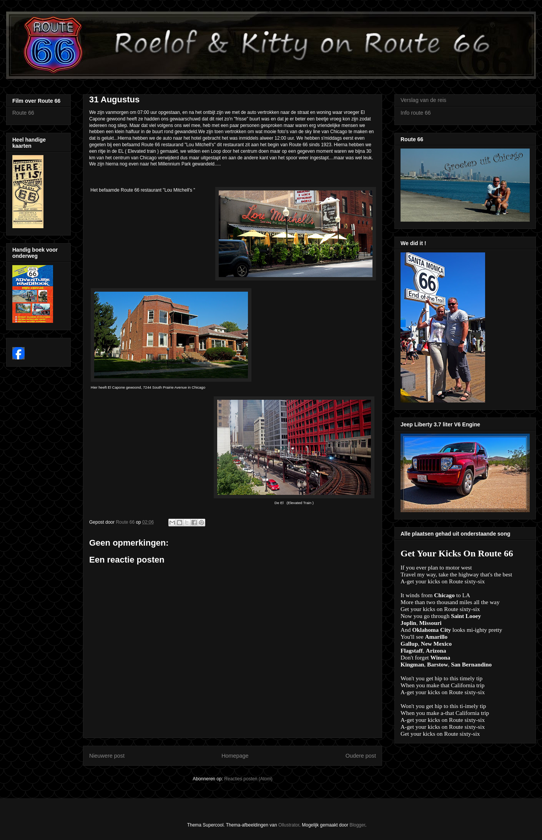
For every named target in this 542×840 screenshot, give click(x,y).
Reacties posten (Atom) (248, 779)
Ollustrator (288, 825)
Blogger (357, 825)
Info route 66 (416, 113)
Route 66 (23, 113)
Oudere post (361, 756)
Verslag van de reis (423, 100)
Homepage (234, 756)
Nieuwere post (107, 756)
